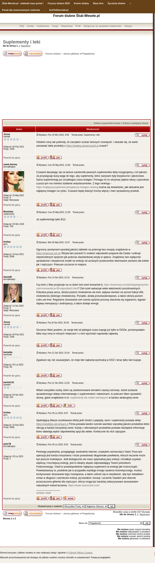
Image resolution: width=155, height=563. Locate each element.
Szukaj (30, 26)
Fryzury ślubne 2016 (59, 3)
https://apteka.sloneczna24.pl (82, 145)
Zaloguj (128, 26)
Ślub (4, 3)
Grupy (55, 26)
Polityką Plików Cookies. (80, 552)
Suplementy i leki (21, 42)
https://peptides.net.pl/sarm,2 (52, 424)
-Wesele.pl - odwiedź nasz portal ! (25, 3)
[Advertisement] (76, 88)
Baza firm (98, 3)
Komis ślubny (81, 3)
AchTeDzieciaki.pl (59, 10)
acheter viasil (43, 492)
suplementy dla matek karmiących (89, 397)
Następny (25, 46)
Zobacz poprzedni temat (107, 123)
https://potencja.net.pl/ (48, 253)
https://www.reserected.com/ (84, 485)
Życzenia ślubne (116, 3)
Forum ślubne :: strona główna (62, 53)
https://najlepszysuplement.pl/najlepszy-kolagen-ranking (67, 187)
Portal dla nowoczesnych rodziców (21, 10)
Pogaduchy (88, 53)
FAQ (22, 26)
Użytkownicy (42, 26)
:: (130, 3)
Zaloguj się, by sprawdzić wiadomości (102, 26)
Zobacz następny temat (135, 123)
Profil (78, 26)
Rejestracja (66, 26)
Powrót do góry (11, 157)
